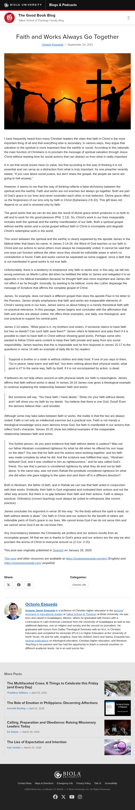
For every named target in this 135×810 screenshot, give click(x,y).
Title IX (97, 783)
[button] (128, 18)
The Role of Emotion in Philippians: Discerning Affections (52, 703)
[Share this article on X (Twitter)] (8, 585)
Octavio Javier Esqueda (40, 610)
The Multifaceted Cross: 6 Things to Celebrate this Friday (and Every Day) (52, 685)
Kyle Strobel (13, 747)
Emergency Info (65, 783)
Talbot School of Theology (81, 614)
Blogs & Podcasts (63, 5)
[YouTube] (71, 797)
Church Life (79, 584)
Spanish (58, 550)
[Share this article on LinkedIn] (29, 585)
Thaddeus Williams (17, 692)
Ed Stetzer (12, 731)
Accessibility (111, 783)
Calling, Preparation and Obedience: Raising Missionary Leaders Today (51, 724)
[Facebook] (55, 797)
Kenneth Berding (16, 708)
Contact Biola (24, 783)
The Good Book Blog (36, 15)
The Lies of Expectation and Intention (37, 742)
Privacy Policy (83, 783)
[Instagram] (80, 797)
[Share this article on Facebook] (19, 585)
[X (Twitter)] (63, 797)
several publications (37, 640)
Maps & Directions (44, 783)
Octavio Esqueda (52, 44)
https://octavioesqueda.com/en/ (86, 558)
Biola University (26, 4)
